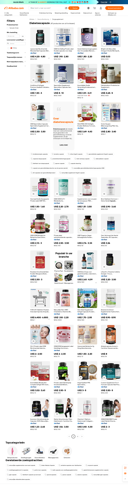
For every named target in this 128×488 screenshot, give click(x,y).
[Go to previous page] (69, 436)
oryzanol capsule (92, 465)
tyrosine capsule (58, 154)
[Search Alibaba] (47, 8)
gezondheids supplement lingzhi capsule (100, 154)
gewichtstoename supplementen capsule (94, 470)
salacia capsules (81, 475)
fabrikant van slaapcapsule (40, 163)
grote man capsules (39, 470)
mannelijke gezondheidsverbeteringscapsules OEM (88, 168)
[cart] (95, 8)
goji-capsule (11, 475)
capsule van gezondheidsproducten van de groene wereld (49, 168)
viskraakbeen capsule (101, 159)
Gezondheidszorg (43, 19)
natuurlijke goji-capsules (99, 475)
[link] (125, 468)
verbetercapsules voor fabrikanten (70, 465)
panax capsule (65, 475)
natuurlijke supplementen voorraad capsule (21, 465)
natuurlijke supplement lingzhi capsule (72, 173)
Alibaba (31, 19)
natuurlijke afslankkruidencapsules (18, 479)
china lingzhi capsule (75, 154)
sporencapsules (50, 475)
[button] (66, 8)
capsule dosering (74, 163)
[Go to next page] (82, 436)
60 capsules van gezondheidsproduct (43, 173)
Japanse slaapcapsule (38, 159)
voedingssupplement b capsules (17, 470)
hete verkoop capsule (81, 159)
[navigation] (16, 228)
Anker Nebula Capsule (47, 465)
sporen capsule (58, 163)
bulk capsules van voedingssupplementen (63, 470)
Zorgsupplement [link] (57, 19)
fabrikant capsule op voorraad (30, 475)
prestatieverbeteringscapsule (60, 159)
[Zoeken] (73, 8)
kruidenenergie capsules (39, 154)
